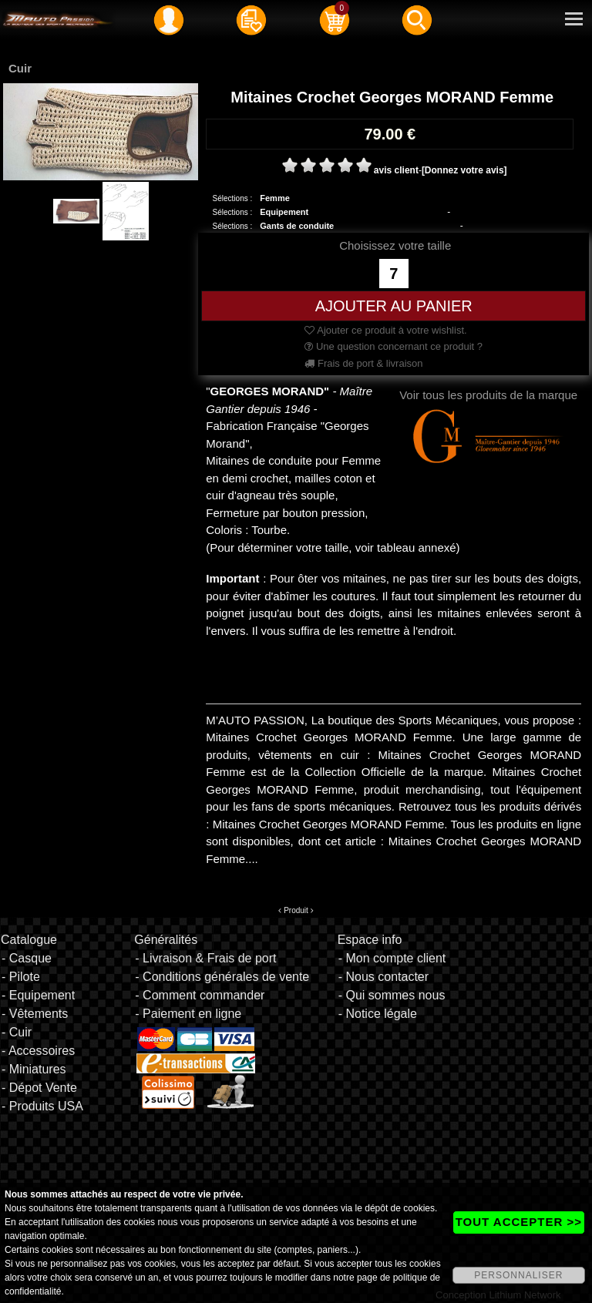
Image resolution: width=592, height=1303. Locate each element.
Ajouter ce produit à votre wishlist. (385, 330)
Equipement (284, 212)
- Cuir (17, 1032)
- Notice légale (377, 1013)
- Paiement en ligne (188, 1013)
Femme (275, 198)
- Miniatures (34, 1069)
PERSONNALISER (518, 1275)
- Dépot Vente (39, 1087)
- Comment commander (199, 995)
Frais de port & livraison (363, 363)
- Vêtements (35, 1013)
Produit (296, 910)
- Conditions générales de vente (222, 976)
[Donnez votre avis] (464, 170)
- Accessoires (38, 1050)
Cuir (20, 68)
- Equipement (38, 995)
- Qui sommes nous (392, 995)
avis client (396, 170)
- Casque (27, 958)
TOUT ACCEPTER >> (519, 1221)
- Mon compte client (392, 958)
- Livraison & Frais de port (205, 958)
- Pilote (21, 976)
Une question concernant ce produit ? (393, 346)
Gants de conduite (297, 225)
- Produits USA (42, 1106)
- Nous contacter (383, 976)
